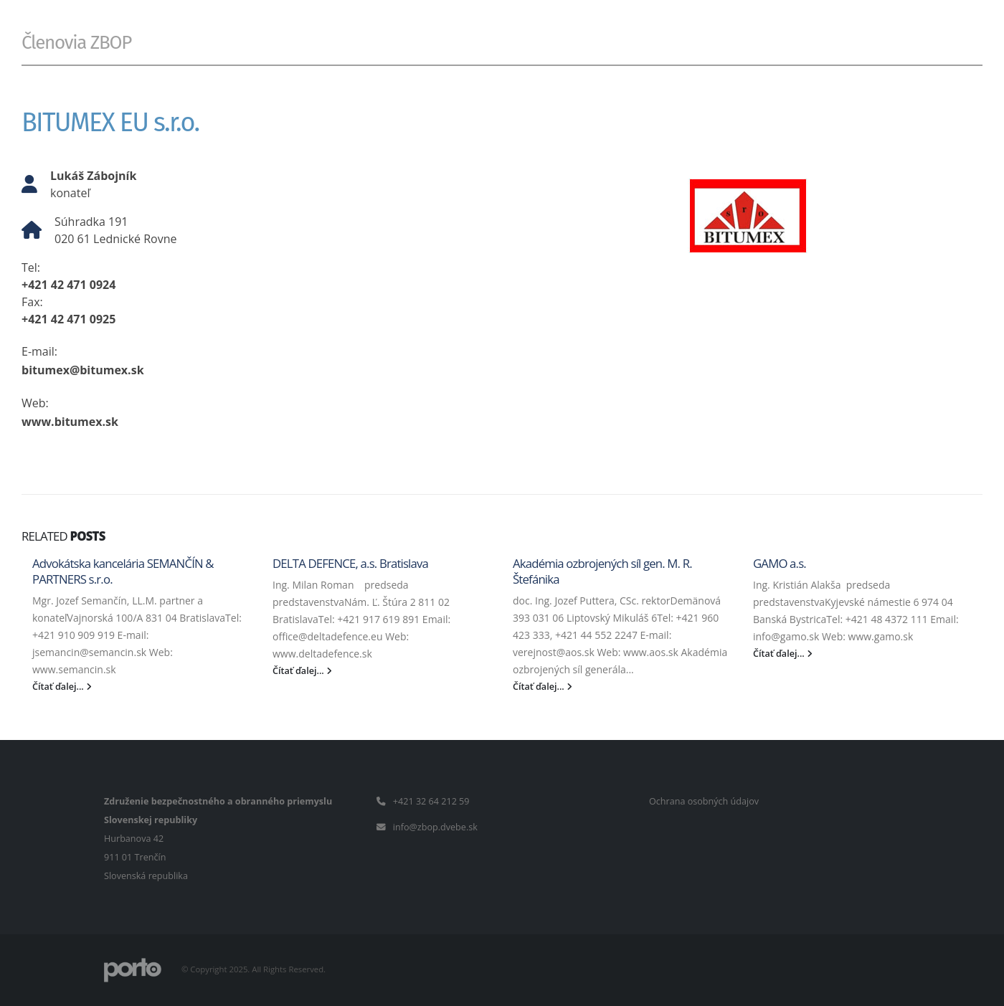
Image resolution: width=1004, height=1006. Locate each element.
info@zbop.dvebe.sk (435, 827)
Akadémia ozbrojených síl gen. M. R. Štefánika (602, 571)
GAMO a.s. (779, 563)
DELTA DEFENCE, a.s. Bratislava (350, 563)
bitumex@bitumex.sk (83, 370)
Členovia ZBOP (76, 43)
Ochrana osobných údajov (704, 801)
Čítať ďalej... (62, 686)
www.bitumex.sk (70, 422)
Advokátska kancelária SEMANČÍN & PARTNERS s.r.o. (123, 571)
